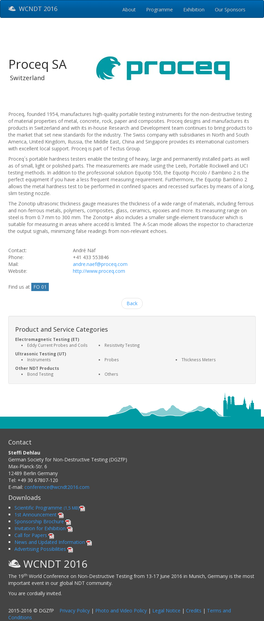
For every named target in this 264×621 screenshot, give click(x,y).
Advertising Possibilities (43, 549)
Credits (193, 610)
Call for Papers (34, 535)
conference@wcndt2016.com (56, 487)
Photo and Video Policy (121, 610)
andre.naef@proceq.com (100, 264)
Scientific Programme (49, 507)
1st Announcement (39, 514)
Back (132, 303)
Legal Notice (166, 610)
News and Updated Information (53, 542)
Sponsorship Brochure (42, 521)
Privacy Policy (74, 610)
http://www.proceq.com (99, 271)
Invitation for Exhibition (43, 528)
